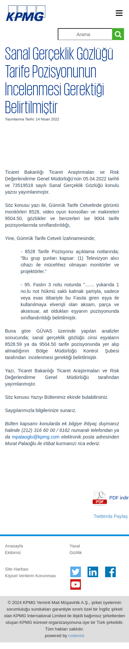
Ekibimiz (13, 552)
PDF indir (119, 497)
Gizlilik (76, 552)
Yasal (75, 545)
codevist (76, 635)
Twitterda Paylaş (111, 516)
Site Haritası (17, 569)
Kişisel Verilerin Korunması (30, 575)
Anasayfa (14, 545)
